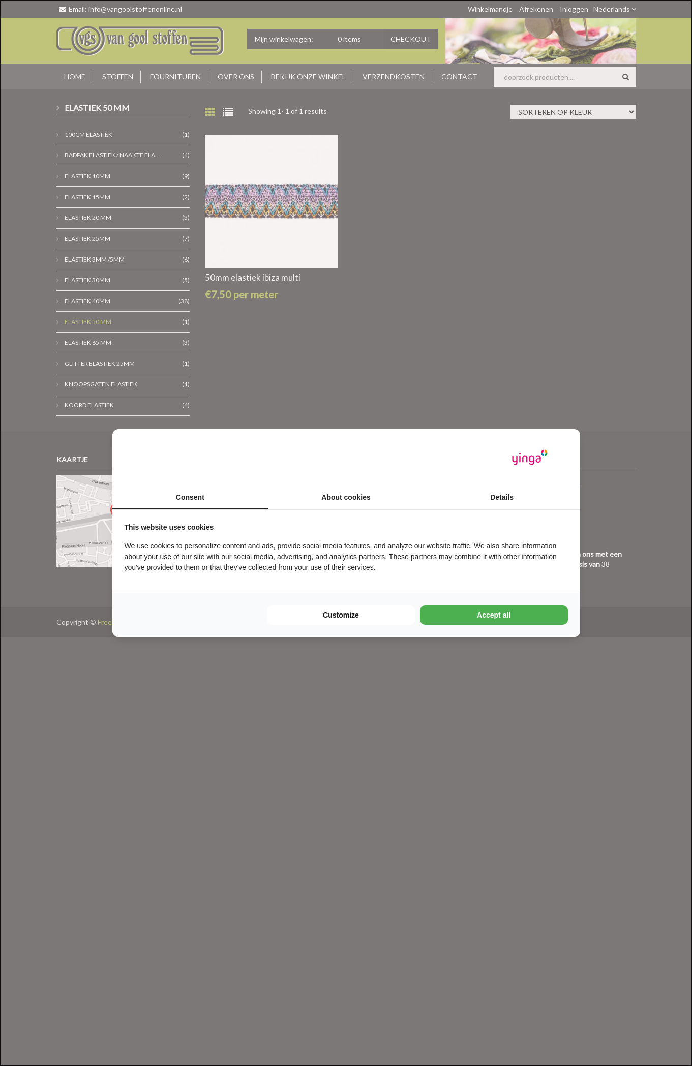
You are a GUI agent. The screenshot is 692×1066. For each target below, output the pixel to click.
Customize (341, 615)
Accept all (493, 615)
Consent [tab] (190, 497)
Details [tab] (502, 497)
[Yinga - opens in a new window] (530, 457)
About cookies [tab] (345, 497)
